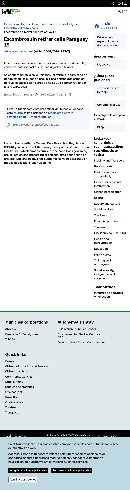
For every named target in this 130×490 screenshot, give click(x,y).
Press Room (13, 397)
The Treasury (102, 215)
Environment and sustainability (53, 24)
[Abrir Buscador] (120, 11)
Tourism (99, 227)
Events (9, 361)
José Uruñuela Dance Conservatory (81, 342)
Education (101, 248)
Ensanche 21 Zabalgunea (21, 334)
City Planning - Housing (110, 233)
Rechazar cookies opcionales (71, 470)
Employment (14, 381)
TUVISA (10, 339)
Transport (11, 412)
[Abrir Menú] (126, 11)
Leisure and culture (107, 203)
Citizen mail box (16, 371)
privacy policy (51, 147)
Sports (98, 197)
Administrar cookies (23, 479)
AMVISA (10, 329)
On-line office (14, 402)
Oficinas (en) (13, 392)
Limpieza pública (40, 116)
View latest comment (18, 51)
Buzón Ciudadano (108, 26)
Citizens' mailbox (15, 24)
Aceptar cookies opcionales (28, 470)
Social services (103, 209)
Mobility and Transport (109, 160)
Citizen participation (107, 191)
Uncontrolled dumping (19, 28)
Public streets (103, 166)
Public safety (102, 254)
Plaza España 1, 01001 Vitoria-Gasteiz (71, 435)
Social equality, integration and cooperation (104, 274)
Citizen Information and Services (27, 366)
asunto (18, 113)
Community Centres (18, 376)
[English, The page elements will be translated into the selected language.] (119, 3)
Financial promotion (107, 221)
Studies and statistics (19, 387)
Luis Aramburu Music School (77, 329)
